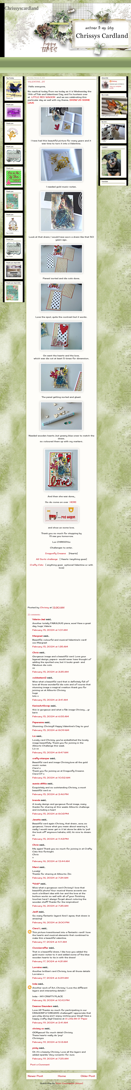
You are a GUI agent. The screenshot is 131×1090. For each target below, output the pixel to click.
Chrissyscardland (21, 8)
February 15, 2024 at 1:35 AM (50, 646)
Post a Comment (39, 1064)
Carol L (36, 928)
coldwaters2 (39, 677)
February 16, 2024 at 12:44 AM (51, 861)
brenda (36, 800)
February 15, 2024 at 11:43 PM (50, 839)
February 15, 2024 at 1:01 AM (50, 630)
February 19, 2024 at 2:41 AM (50, 1022)
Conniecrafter (40, 948)
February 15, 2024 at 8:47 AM (50, 752)
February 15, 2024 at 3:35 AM (50, 671)
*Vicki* (36, 883)
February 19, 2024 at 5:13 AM (50, 1042)
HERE (73, 502)
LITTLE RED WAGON (43, 97)
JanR (35, 912)
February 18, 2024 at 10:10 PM (51, 1000)
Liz (34, 736)
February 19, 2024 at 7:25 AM (50, 1058)
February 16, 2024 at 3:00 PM (50, 922)
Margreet (37, 636)
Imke (34, 984)
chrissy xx (38, 1028)
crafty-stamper (40, 758)
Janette (36, 819)
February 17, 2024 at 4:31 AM (49, 961)
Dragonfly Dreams (55, 553)
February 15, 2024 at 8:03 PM (50, 813)
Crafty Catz (36, 565)
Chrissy (114, 81)
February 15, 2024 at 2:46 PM (50, 794)
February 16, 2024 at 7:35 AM (50, 906)
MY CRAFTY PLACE (51, 996)
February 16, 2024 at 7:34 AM (50, 878)
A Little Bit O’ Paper (76, 1018)
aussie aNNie (39, 783)
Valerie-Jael (38, 619)
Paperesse (38, 722)
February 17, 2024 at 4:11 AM (49, 942)
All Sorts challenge (46, 559)
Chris (35, 652)
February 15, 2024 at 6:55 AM (50, 716)
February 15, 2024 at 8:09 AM (50, 730)
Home (62, 1076)
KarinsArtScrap (41, 705)
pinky (35, 1048)
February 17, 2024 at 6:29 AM (50, 978)
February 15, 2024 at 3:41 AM (50, 700)
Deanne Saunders (42, 1006)
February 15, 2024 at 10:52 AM (51, 777)
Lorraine (37, 967)
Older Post (88, 1076)
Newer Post (35, 1076)
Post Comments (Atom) (69, 1083)
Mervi (35, 867)
